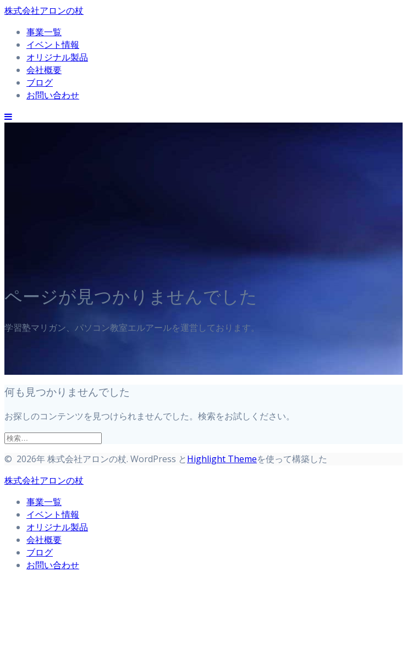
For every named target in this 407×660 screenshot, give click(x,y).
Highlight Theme (222, 459)
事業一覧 (44, 32)
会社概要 (44, 70)
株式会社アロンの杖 (44, 10)
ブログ (39, 82)
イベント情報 (52, 44)
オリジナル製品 (57, 57)
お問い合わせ (52, 95)
